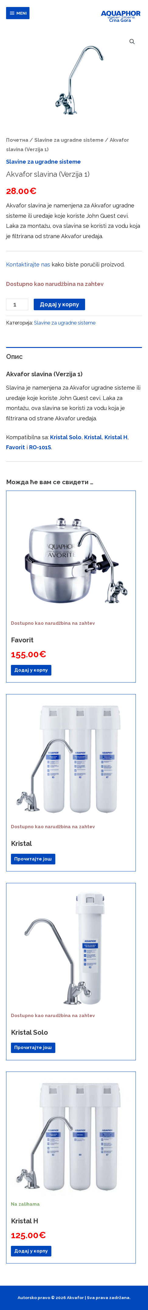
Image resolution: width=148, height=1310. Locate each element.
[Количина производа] (17, 304)
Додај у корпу (59, 304)
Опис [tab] (14, 356)
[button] (132, 41)
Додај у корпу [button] (31, 670)
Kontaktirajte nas (28, 264)
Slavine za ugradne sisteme (69, 140)
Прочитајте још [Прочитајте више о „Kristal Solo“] (33, 1047)
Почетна (17, 140)
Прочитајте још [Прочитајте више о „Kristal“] (33, 859)
